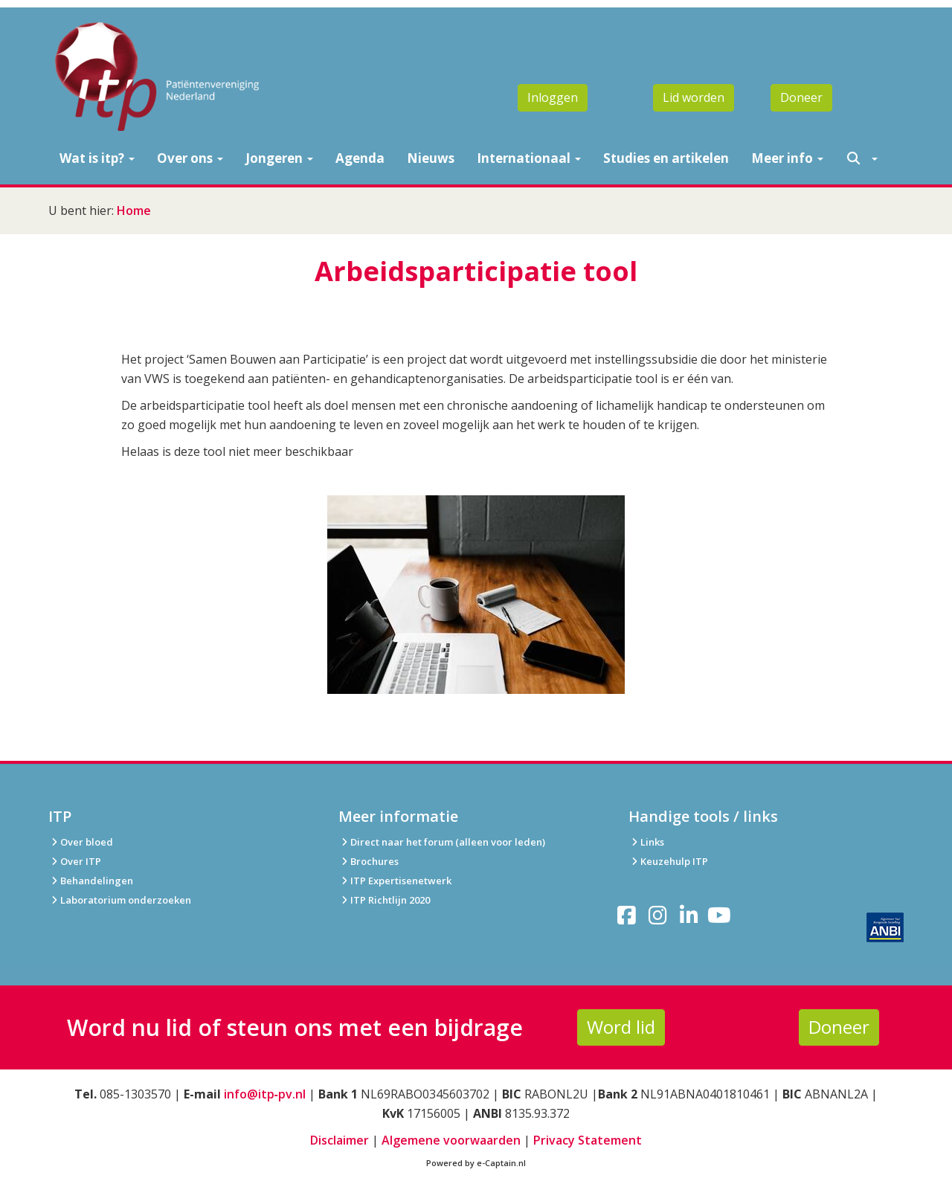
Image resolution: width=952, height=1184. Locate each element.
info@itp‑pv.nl (265, 1094)
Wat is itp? (97, 158)
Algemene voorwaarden (451, 1140)
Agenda (360, 158)
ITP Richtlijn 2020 (390, 900)
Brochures (368, 861)
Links (646, 842)
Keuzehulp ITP (674, 861)
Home (134, 210)
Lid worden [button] (693, 97)
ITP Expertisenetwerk (394, 880)
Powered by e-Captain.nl (476, 1162)
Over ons (190, 158)
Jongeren (279, 158)
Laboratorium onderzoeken (119, 900)
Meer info (787, 158)
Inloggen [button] (552, 97)
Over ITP (74, 861)
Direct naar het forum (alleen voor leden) (441, 842)
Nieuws (430, 158)
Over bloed (80, 842)
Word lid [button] (621, 1026)
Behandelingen (90, 880)
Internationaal (529, 158)
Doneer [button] (801, 97)
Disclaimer (339, 1140)
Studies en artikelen (666, 158)
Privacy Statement (587, 1140)
